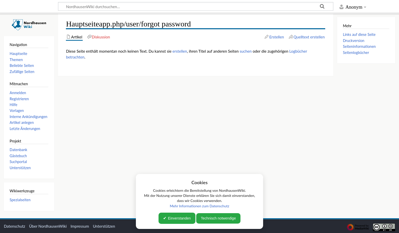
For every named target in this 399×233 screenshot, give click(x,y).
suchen (246, 51)
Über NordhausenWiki (48, 226)
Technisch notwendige (218, 218)
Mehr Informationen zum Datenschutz (199, 206)
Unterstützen (104, 226)
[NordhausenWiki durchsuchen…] (195, 6)
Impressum (79, 226)
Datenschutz (14, 226)
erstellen (180, 51)
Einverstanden (179, 218)
